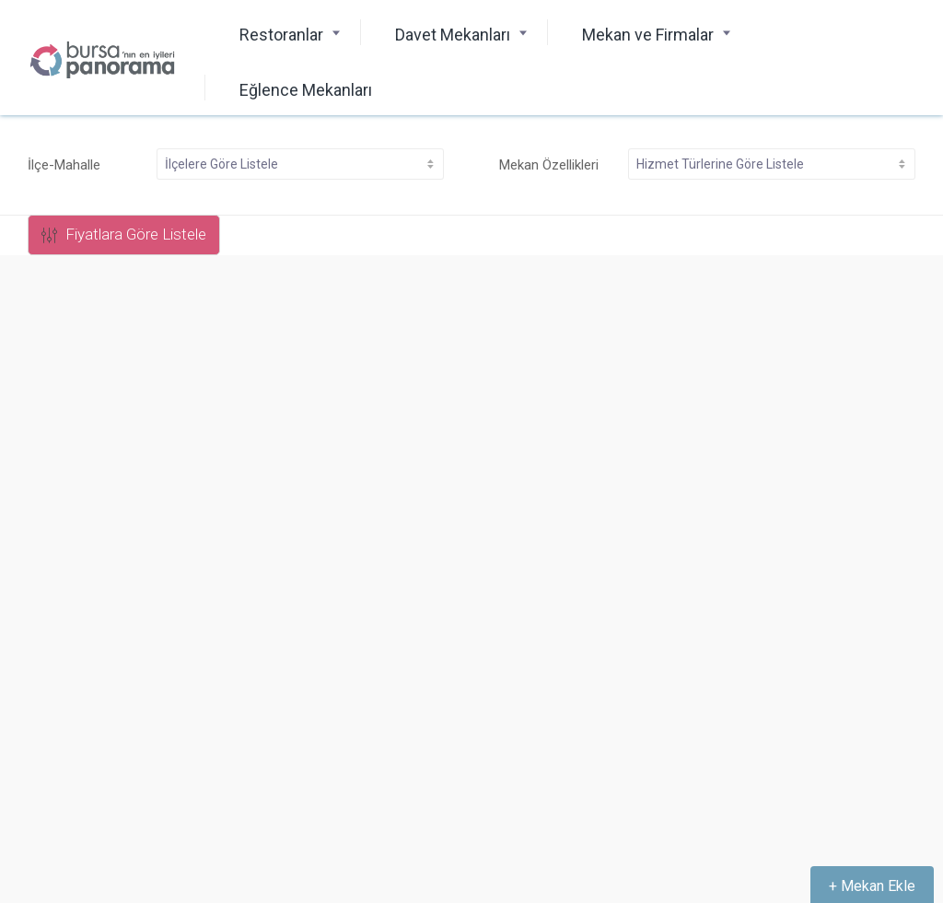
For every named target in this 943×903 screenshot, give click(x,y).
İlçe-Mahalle (64, 165)
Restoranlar (281, 34)
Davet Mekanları (452, 34)
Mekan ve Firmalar (648, 34)
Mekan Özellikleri (549, 165)
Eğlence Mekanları (305, 90)
